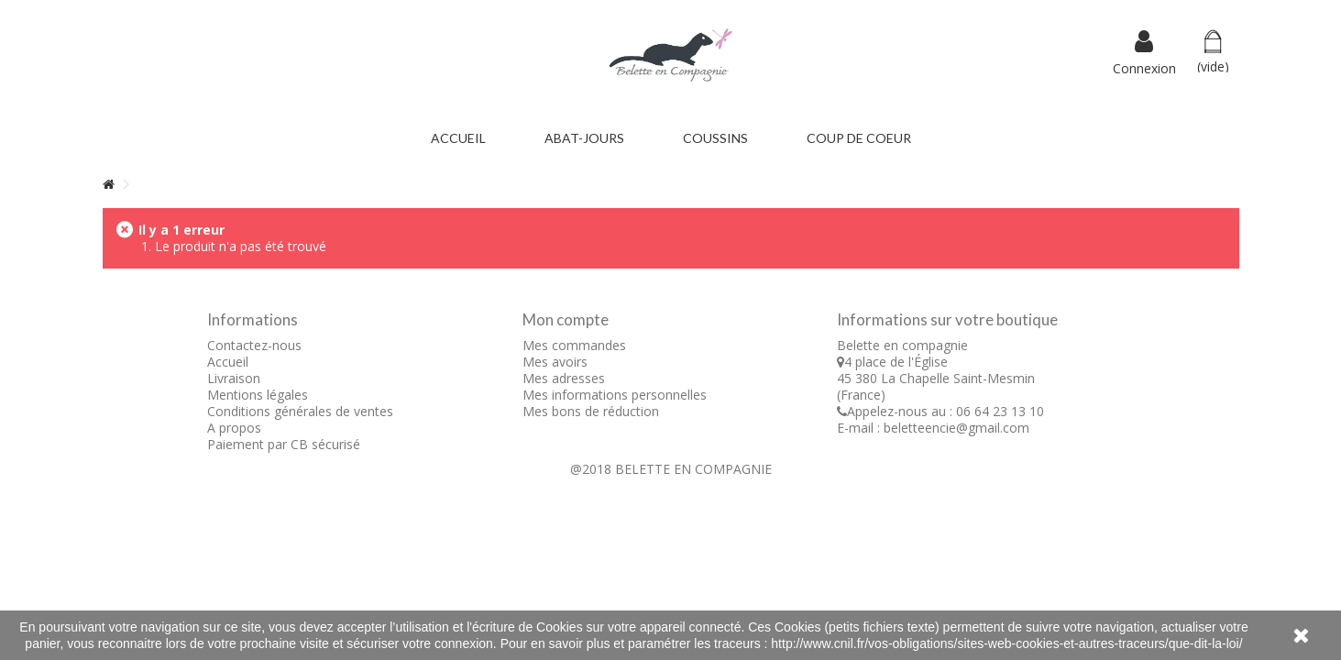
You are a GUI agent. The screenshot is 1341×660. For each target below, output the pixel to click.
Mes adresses (563, 378)
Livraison (233, 378)
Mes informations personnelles (614, 394)
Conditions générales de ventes (300, 411)
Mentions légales (257, 394)
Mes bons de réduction (590, 411)
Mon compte (565, 319)
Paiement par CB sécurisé (283, 444)
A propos (234, 427)
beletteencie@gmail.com (956, 427)
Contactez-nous (254, 345)
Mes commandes (574, 345)
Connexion (1144, 67)
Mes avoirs (555, 361)
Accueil (227, 361)
